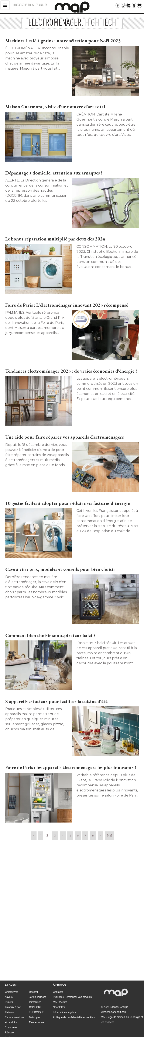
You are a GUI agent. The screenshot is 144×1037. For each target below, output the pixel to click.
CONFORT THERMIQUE (36, 989)
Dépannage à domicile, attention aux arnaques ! (53, 173)
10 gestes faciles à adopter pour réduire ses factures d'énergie (67, 503)
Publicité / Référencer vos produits (72, 975)
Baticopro (34, 996)
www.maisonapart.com (114, 990)
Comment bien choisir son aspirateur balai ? (50, 635)
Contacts (58, 970)
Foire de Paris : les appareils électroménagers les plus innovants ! (70, 767)
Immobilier (35, 980)
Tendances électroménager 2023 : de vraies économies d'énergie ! (71, 371)
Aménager (11, 1016)
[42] (109, 835)
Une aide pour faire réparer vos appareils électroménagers (64, 437)
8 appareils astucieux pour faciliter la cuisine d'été (56, 701)
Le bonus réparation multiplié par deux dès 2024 (55, 239)
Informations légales (64, 991)
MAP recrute (60, 980)
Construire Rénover (11, 1009)
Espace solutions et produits (14, 999)
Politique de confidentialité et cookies (74, 996)
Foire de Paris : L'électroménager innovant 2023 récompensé (66, 305)
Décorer (33, 970)
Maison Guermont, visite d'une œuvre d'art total (55, 107)
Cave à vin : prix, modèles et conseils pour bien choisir (60, 569)
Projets (9, 980)
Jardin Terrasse (38, 975)
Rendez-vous (36, 1001)
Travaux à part (13, 986)
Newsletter (59, 986)
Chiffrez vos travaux (11, 973)
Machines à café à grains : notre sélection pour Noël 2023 (63, 41)
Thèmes (9, 991)
